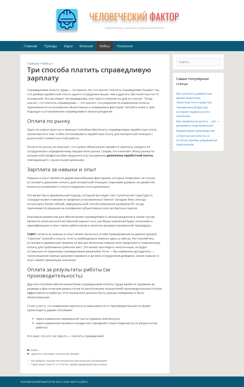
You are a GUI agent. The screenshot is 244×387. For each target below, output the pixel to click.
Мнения (86, 46)
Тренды (50, 46)
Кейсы (105, 46)
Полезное (125, 46)
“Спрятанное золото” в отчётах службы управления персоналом (69, 364)
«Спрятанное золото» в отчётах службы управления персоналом (196, 140)
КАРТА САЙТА (79, 381)
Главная (30, 46)
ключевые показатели (56, 353)
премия (74, 353)
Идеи (68, 46)
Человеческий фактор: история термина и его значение (193, 111)
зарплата (36, 353)
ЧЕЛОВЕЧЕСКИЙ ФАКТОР (36, 381)
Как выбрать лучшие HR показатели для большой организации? (69, 360)
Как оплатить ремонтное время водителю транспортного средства (194, 98)
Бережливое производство (195, 131)
